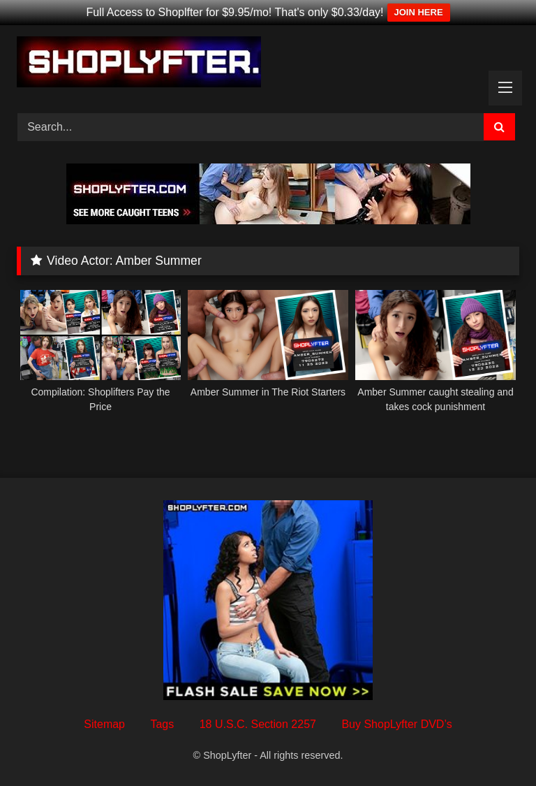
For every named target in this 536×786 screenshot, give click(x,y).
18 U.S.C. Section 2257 (258, 724)
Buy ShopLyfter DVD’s (396, 724)
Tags (162, 724)
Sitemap (104, 724)
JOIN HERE (418, 12)
